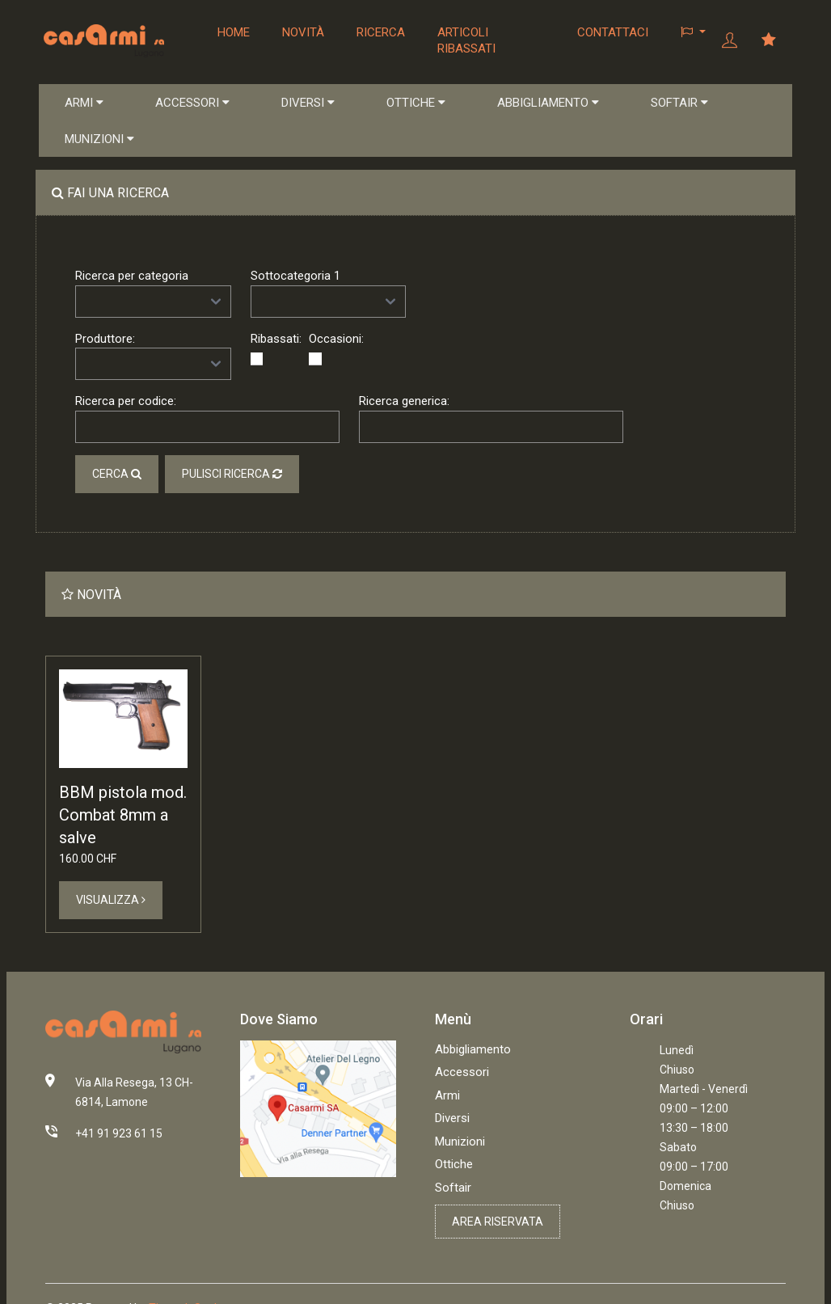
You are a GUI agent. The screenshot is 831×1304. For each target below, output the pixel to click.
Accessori (462, 1072)
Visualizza (111, 899)
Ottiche (454, 1164)
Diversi (452, 1118)
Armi (447, 1095)
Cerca (116, 474)
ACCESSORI (192, 102)
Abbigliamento (473, 1049)
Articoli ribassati (466, 40)
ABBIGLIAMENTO (548, 102)
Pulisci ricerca (232, 474)
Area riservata (497, 1221)
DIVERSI (308, 102)
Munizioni (460, 1141)
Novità (302, 32)
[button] (693, 32)
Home (233, 32)
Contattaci (612, 32)
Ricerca (380, 32)
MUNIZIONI (99, 139)
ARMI (84, 102)
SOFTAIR (679, 102)
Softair (453, 1187)
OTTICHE (415, 102)
